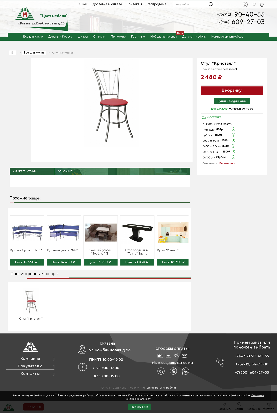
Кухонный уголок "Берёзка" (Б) (100, 252)
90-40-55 (249, 14)
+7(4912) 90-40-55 (241, 108)
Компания (30, 359)
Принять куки (139, 406)
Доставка (214, 117)
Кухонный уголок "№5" (26, 250)
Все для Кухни (34, 52)
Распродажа (156, 4)
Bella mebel (230, 69)
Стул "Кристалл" (31, 318)
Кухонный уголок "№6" (63, 250)
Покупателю (30, 366)
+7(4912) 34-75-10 (251, 364)
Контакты (134, 4)
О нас (83, 4)
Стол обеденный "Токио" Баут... (136, 252)
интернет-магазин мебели (159, 387)
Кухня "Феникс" (168, 250)
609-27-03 (248, 22)
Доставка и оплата (107, 4)
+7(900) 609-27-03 (252, 372)
